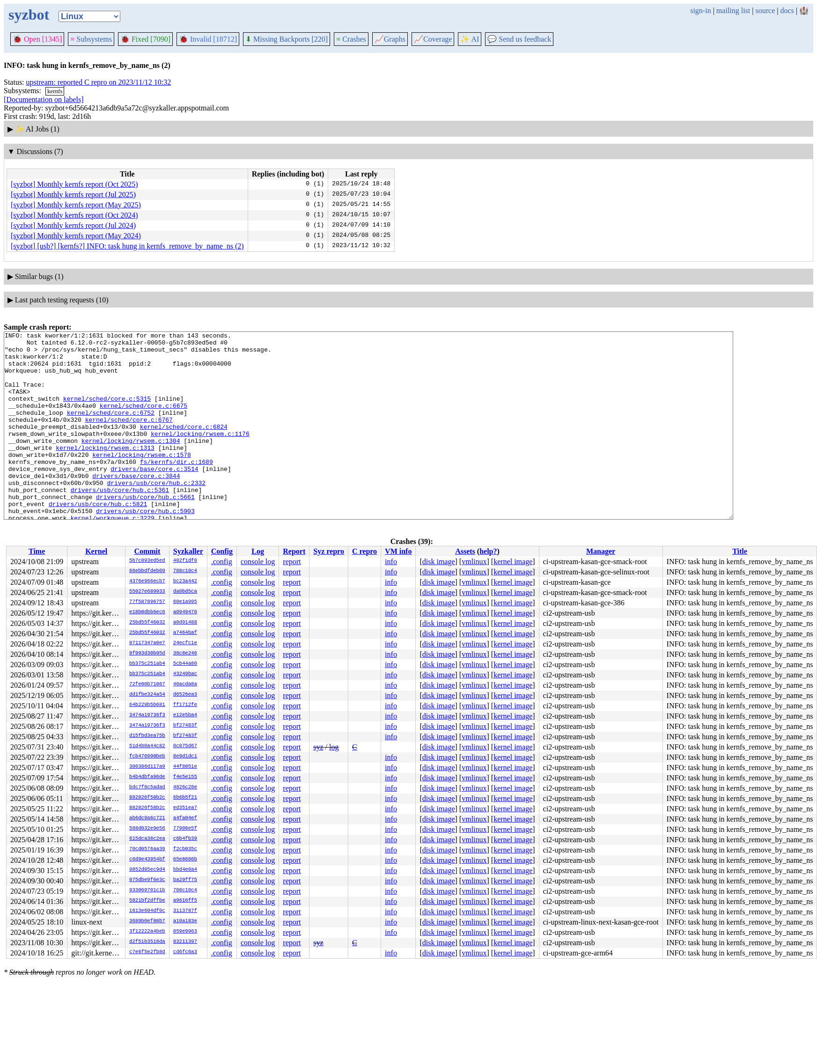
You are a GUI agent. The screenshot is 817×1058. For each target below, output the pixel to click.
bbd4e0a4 (185, 870)
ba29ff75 (185, 880)
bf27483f (185, 725)
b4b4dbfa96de (147, 777)
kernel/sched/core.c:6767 (129, 437)
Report (294, 551)
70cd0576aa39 (147, 849)
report (292, 562)
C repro (364, 551)
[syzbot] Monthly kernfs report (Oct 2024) (74, 215)
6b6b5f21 (185, 797)
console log (258, 562)
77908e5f (185, 828)
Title (739, 551)
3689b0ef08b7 (147, 921)
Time (37, 551)
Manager (600, 551)
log (334, 747)
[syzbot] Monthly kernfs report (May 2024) (76, 236)
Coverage (433, 39)
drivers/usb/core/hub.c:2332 (156, 513)
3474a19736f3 (147, 715)
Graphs (390, 39)
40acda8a (185, 684)
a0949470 (185, 612)
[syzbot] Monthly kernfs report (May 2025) (76, 205)
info (391, 562)
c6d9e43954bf (147, 859)
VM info (398, 551)
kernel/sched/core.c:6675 (143, 421)
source (765, 11)
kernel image (512, 562)
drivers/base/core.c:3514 (154, 496)
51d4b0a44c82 (147, 746)
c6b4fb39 (185, 839)
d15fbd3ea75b (147, 736)
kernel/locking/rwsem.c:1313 (105, 471)
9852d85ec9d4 (147, 870)
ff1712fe (185, 705)
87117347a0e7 (147, 643)
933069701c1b (147, 890)
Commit (147, 551)
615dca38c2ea (147, 839)
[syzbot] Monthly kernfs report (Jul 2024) (73, 225)
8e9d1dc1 (185, 756)
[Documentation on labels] (44, 99)
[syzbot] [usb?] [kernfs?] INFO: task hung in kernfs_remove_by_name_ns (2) (127, 246)
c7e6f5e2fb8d (147, 952)
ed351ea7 (185, 808)
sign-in (700, 11)
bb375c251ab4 (147, 664)
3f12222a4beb (147, 931)
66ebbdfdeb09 (147, 571)
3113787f (185, 911)
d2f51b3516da (147, 942)
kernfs (55, 91)
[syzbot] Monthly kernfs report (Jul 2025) (73, 194)
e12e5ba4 (185, 715)
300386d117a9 (147, 767)
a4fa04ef (185, 818)
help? (488, 551)
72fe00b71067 (147, 684)
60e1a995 (185, 602)
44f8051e (185, 767)
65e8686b (185, 859)
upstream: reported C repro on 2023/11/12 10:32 (98, 82)
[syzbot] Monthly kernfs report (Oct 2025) (74, 184)
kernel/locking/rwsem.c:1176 (200, 454)
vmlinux (474, 562)
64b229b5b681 (147, 705)
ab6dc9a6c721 (147, 818)
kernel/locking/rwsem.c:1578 (141, 480)
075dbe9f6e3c (147, 880)
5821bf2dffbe (147, 900)
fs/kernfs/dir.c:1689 (176, 488)
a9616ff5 (185, 900)
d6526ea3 (185, 694)
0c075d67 (185, 746)
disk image (438, 562)
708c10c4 (185, 571)
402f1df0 (185, 561)
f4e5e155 (185, 777)
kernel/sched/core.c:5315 (107, 412)
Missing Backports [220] (286, 39)
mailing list (733, 11)
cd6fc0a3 (185, 952)
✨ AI (469, 39)
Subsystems (91, 39)
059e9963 (185, 931)
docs (787, 11)
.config (221, 562)
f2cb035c (185, 849)
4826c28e (185, 787)
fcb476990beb (147, 756)
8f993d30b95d (147, 653)
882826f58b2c (147, 797)
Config (222, 551)
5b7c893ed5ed (147, 561)
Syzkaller (188, 551)
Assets (465, 551)
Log (257, 551)
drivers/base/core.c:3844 (136, 505)
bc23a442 (185, 581)
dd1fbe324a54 (147, 694)
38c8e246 (185, 653)
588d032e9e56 (147, 828)
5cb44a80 (185, 664)
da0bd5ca (185, 591)
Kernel (96, 551)
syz (318, 747)
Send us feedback (519, 39)
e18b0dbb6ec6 (147, 612)
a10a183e (185, 921)
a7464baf (185, 633)
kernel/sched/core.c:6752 (111, 429)
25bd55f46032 (147, 622)
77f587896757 (147, 602)
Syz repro (328, 551)
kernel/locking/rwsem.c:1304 (130, 463)
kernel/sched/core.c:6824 (184, 446)
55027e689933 (147, 591)
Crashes (351, 39)
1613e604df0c (147, 911)
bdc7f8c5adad (147, 787)
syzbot (28, 14)
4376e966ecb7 (147, 581)
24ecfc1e (185, 643)
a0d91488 (185, 622)
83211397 (185, 942)
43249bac (185, 674)
